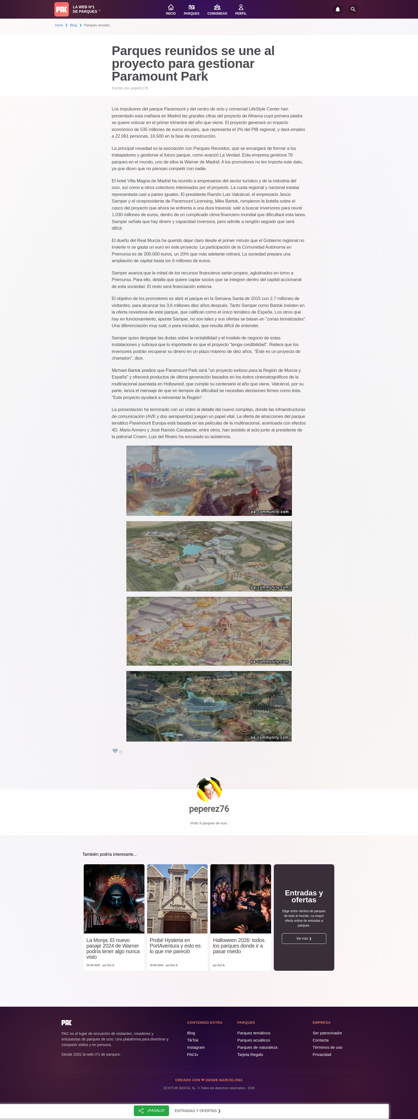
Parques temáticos (253, 1033)
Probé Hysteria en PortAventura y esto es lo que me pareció (175, 945)
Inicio (59, 25)
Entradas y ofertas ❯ (198, 1111)
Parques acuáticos (253, 1040)
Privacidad (322, 1054)
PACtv (192, 1054)
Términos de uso (328, 1047)
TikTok (193, 1040)
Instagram (196, 1047)
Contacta (321, 1040)
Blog (73, 25)
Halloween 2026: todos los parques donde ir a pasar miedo (238, 945)
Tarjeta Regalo (250, 1054)
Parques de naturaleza (257, 1047)
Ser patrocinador (327, 1033)
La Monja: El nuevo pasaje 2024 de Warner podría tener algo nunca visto (113, 948)
